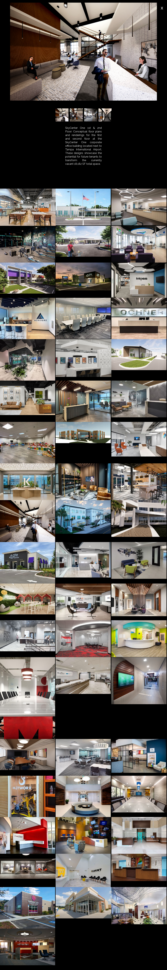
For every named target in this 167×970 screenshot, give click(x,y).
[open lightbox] (28, 207)
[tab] (38, 181)
